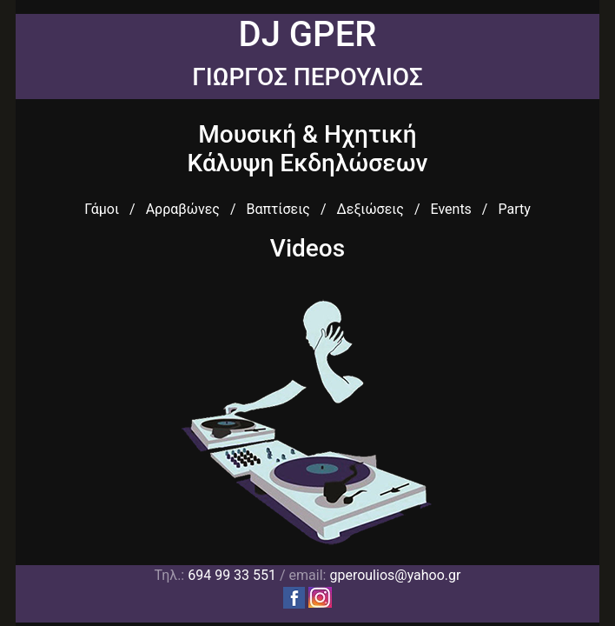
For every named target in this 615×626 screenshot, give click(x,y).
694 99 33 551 (232, 575)
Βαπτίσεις (277, 209)
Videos (307, 248)
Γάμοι (101, 209)
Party (514, 209)
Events (451, 209)
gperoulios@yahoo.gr (394, 575)
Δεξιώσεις (370, 209)
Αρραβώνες (183, 209)
